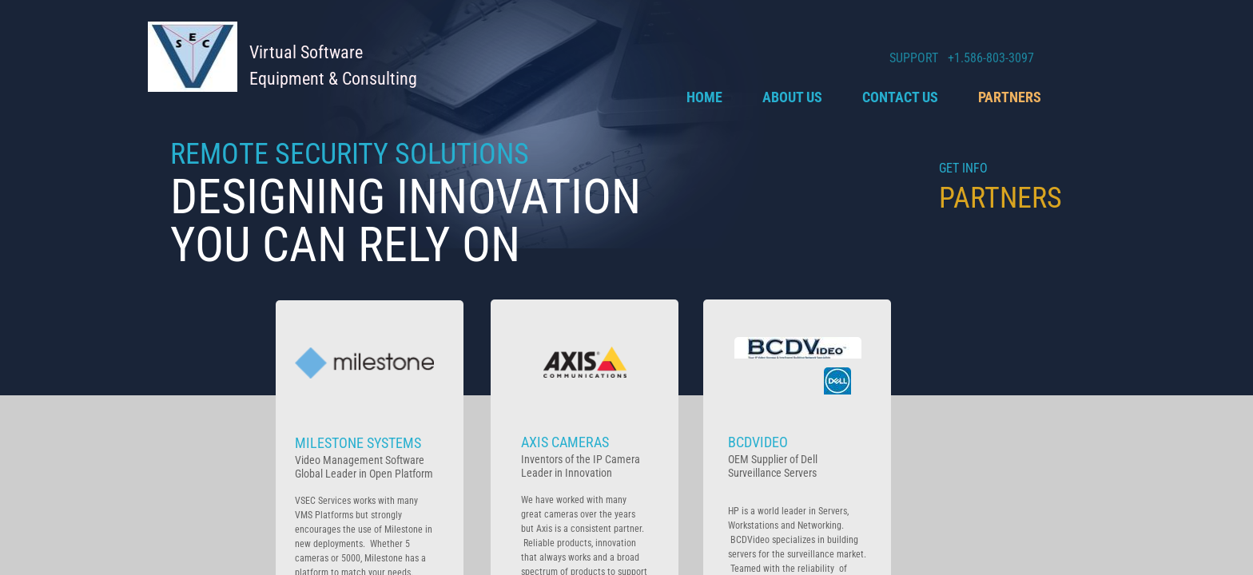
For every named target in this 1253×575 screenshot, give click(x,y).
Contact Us (900, 97)
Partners (1009, 97)
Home (704, 97)
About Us (792, 97)
